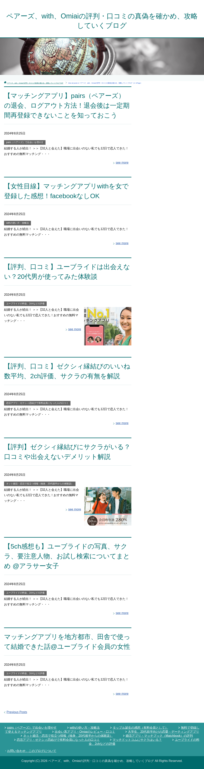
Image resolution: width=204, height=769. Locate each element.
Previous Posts (17, 712)
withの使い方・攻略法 (17, 223)
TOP (35, 83)
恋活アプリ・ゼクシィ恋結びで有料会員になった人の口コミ (37, 403)
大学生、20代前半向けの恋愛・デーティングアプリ (163, 731)
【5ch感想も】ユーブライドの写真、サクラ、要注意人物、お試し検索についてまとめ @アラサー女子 (67, 556)
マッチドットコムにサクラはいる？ (137, 739)
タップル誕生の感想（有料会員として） (140, 727)
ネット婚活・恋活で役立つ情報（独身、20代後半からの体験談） (39, 483)
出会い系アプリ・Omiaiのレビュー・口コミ (85, 731)
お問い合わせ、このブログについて (31, 750)
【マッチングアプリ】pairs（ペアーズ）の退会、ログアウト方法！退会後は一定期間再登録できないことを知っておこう (66, 105)
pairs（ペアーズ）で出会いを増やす (24, 142)
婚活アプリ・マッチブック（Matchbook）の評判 (159, 735)
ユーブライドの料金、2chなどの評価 (25, 303)
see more (122, 162)
